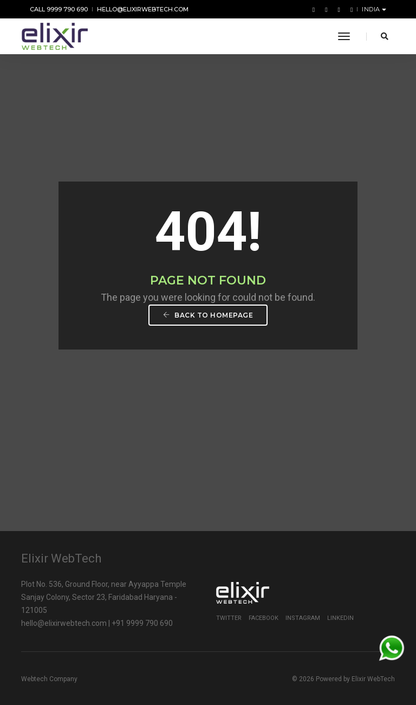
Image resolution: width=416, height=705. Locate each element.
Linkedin (340, 618)
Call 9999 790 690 (59, 9)
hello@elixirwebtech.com (142, 9)
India (372, 9)
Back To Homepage (208, 315)
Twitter (229, 618)
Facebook (263, 618)
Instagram (302, 618)
